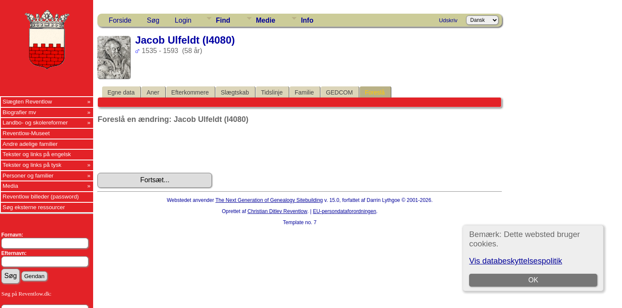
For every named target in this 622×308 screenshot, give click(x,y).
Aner (153, 92)
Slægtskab (235, 92)
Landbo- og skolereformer (35, 122)
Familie (304, 92)
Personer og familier (28, 175)
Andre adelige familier (30, 144)
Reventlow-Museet (26, 133)
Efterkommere (190, 92)
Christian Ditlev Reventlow (277, 211)
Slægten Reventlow (27, 101)
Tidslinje (272, 92)
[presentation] (162, 148)
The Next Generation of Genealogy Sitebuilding (269, 200)
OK (533, 280)
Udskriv (448, 20)
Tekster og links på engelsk (37, 154)
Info (307, 20)
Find (223, 20)
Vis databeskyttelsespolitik (515, 260)
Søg (153, 20)
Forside (120, 20)
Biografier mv (19, 112)
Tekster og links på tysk (32, 165)
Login (183, 20)
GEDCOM (339, 92)
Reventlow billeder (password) (41, 196)
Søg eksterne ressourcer (34, 207)
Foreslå (375, 92)
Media (10, 186)
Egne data (121, 92)
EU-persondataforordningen (344, 211)
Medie (265, 20)
